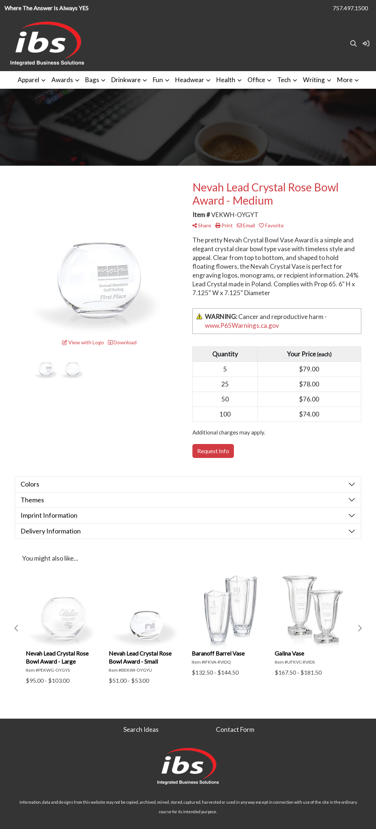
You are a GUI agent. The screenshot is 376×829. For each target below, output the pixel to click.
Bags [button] (92, 80)
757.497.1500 (350, 7)
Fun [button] (158, 80)
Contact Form (235, 729)
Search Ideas (141, 729)
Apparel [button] (28, 80)
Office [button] (256, 80)
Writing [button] (314, 80)
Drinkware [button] (126, 80)
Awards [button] (62, 80)
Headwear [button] (189, 80)
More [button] (344, 80)
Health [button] (225, 80)
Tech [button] (284, 80)
